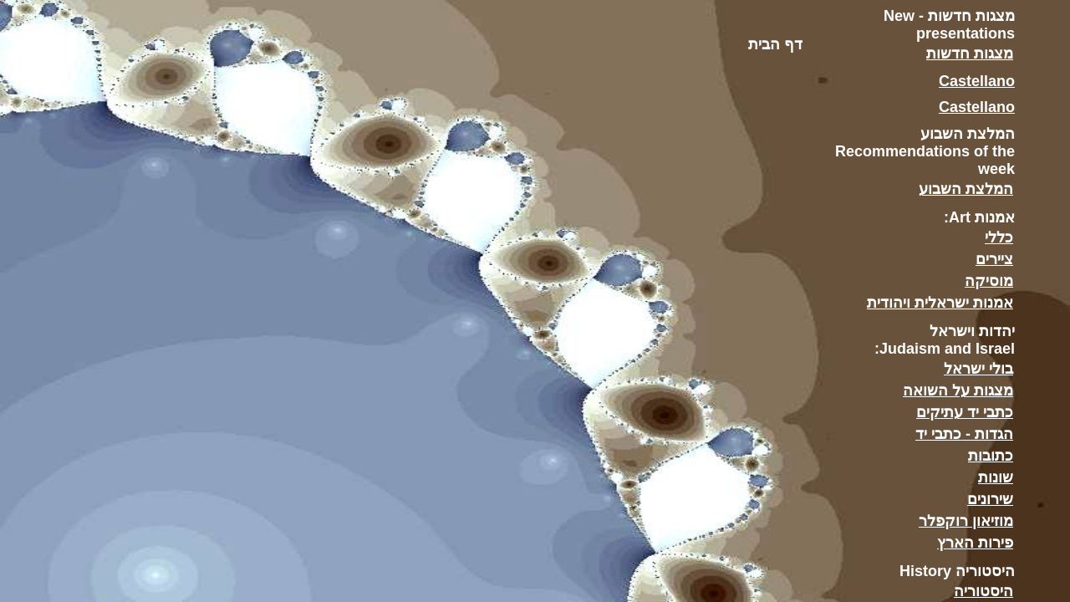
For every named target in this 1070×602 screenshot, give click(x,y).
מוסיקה (989, 281)
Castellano (977, 81)
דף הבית (775, 44)
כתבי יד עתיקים (964, 412)
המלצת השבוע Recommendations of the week (925, 151)
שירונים (990, 499)
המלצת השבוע (966, 189)
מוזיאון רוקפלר (966, 521)
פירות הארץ (975, 542)
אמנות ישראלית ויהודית (940, 302)
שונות (995, 477)
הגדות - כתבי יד (964, 434)
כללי (999, 237)
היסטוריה (983, 591)
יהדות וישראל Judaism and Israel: (944, 340)
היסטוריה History (957, 571)
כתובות (990, 455)
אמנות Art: (979, 217)
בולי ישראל (978, 368)
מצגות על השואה (958, 390)
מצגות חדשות (969, 53)
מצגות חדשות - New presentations (949, 25)
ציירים (994, 259)
